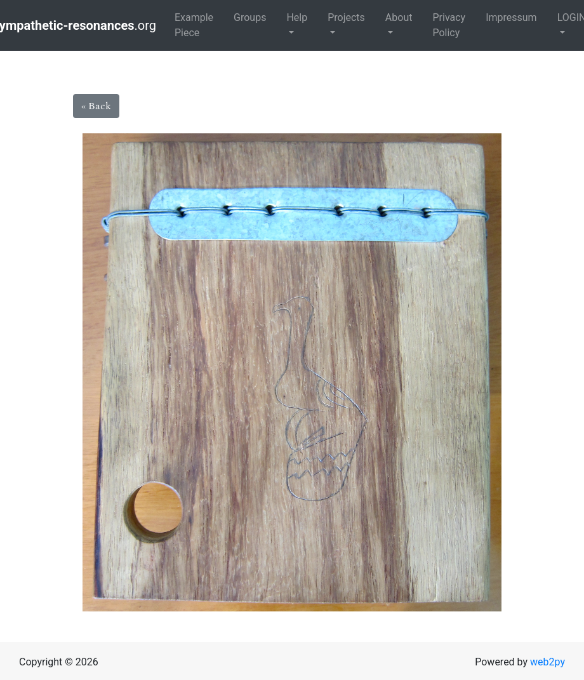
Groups (250, 17)
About (399, 17)
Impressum (511, 17)
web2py (547, 662)
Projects (346, 17)
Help (296, 17)
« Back (96, 106)
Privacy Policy (448, 25)
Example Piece (194, 25)
